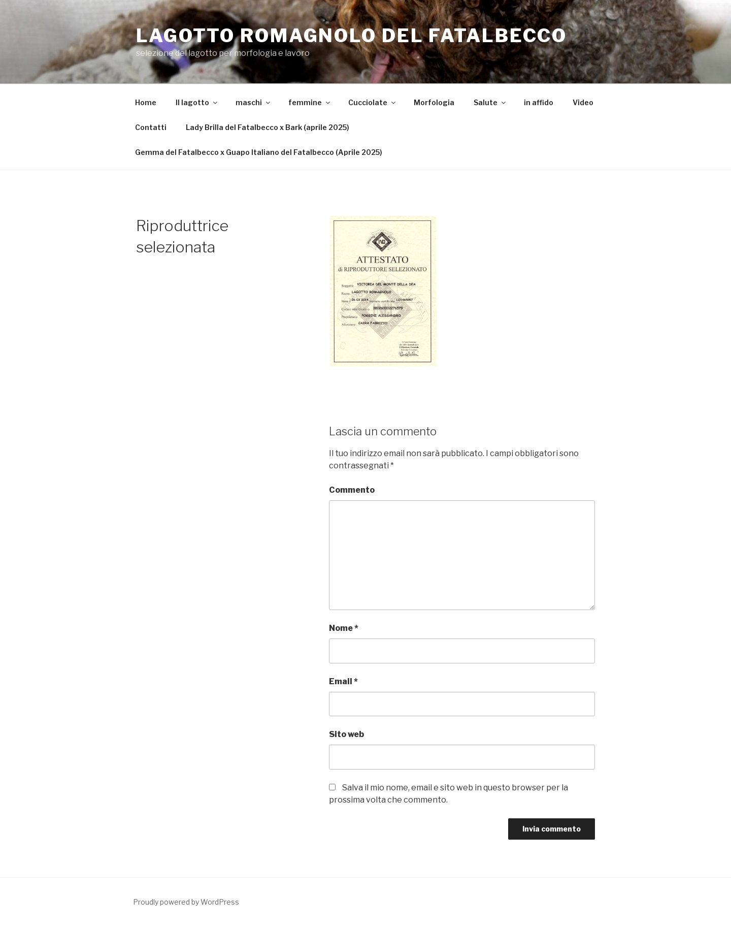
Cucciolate (372, 102)
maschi (254, 102)
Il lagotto (197, 102)
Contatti (151, 127)
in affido (538, 102)
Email (343, 681)
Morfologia (434, 102)
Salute (490, 102)
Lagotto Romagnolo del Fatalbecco (351, 35)
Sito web (346, 734)
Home (145, 102)
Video (583, 102)
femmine (309, 102)
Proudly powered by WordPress (186, 902)
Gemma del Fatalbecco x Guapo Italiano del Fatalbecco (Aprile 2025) (258, 152)
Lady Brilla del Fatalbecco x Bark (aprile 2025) (267, 127)
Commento (352, 490)
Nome (343, 628)
